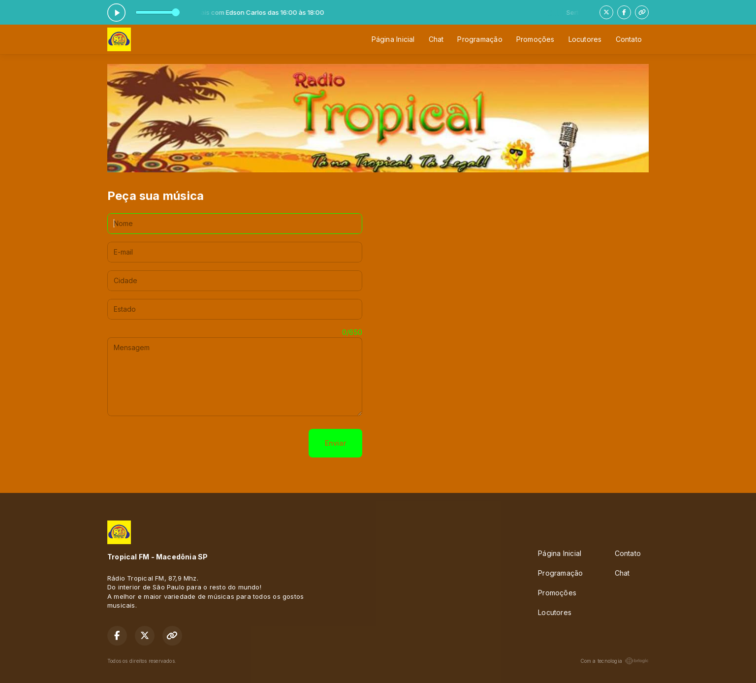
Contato (629, 39)
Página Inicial (393, 39)
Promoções (535, 39)
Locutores (585, 39)
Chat (436, 39)
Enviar (335, 443)
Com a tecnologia (614, 660)
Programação (479, 39)
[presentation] (182, 443)
